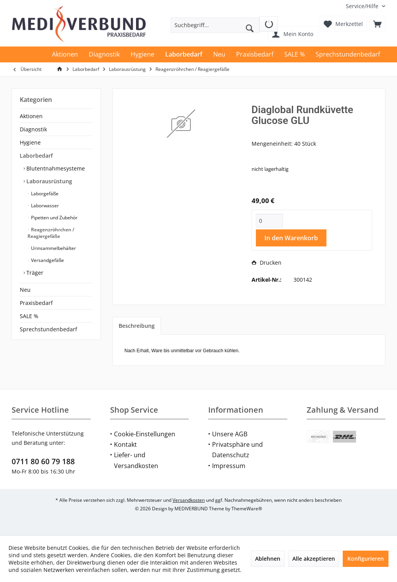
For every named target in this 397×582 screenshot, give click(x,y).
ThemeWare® (246, 508)
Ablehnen (267, 558)
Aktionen (31, 116)
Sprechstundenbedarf (48, 329)
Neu (25, 289)
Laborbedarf (36, 155)
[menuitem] (362, 6)
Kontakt (125, 444)
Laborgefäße (44, 193)
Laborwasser (44, 205)
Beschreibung (137, 325)
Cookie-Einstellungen (144, 434)
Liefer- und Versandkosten (136, 460)
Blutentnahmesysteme (55, 168)
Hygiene (30, 142)
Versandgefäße (47, 260)
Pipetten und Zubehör (54, 217)
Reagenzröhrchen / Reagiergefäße (51, 232)
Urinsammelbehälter (53, 248)
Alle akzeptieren (313, 558)
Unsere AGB (229, 434)
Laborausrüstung (48, 181)
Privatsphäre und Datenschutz (237, 449)
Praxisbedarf (36, 302)
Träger (34, 272)
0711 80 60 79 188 (43, 461)
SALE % (29, 316)
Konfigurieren (365, 558)
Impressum (228, 465)
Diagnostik (33, 129)
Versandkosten (189, 500)
